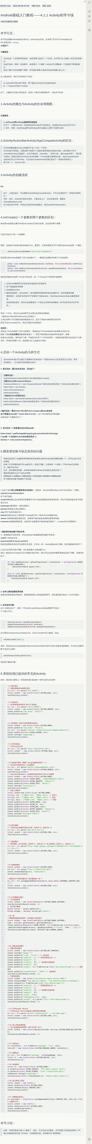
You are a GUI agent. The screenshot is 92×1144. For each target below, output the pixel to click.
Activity (16, 43)
